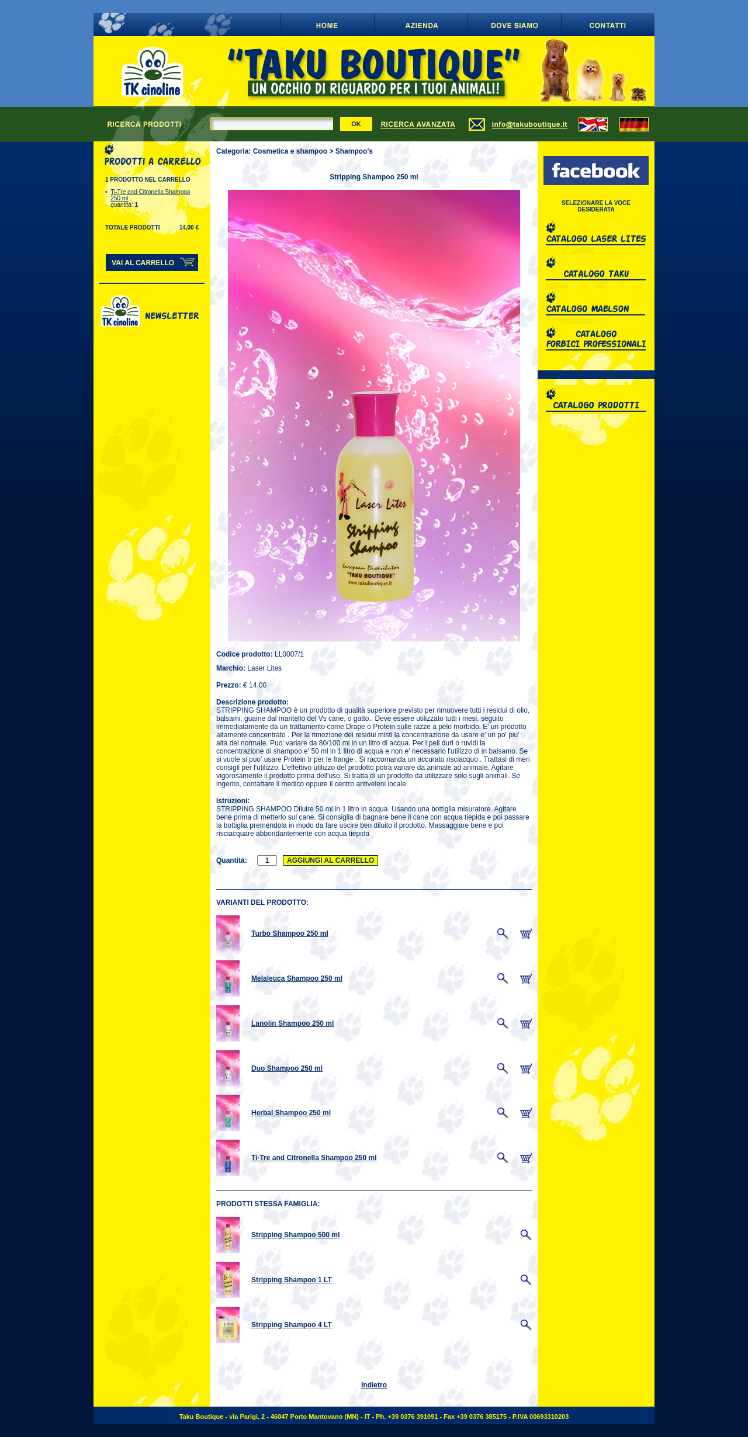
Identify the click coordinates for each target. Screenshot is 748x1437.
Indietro (374, 1385)
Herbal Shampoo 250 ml (291, 1113)
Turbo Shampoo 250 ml (289, 933)
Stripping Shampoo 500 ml (295, 1235)
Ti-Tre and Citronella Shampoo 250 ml (314, 1158)
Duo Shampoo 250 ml (287, 1068)
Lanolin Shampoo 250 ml (292, 1023)
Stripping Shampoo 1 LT (291, 1280)
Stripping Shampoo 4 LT (291, 1325)
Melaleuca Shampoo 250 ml (296, 978)
